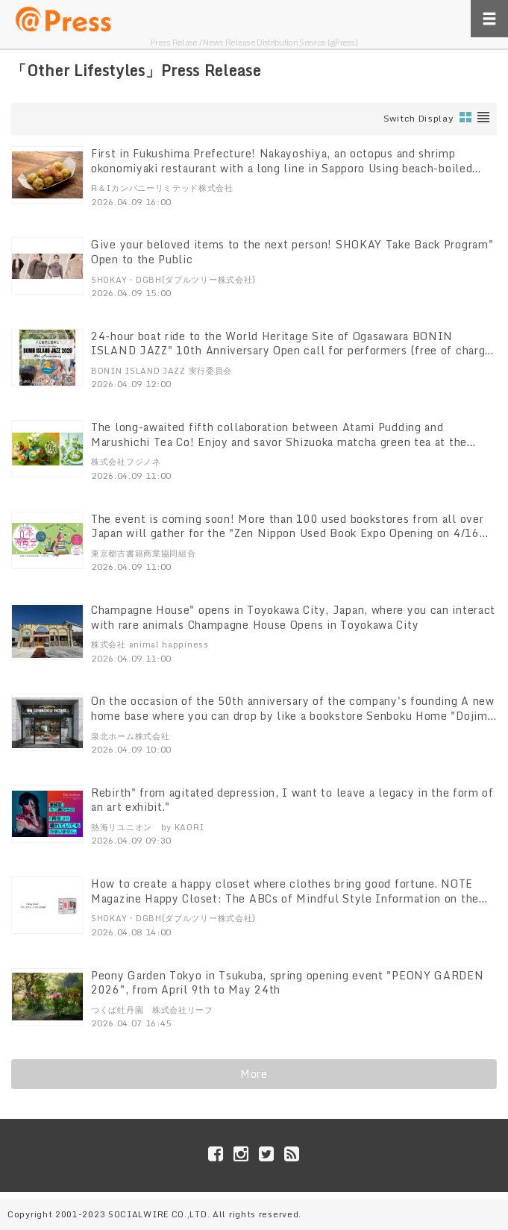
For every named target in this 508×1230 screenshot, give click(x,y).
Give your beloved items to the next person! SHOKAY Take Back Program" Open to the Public (292, 252)
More (254, 1073)
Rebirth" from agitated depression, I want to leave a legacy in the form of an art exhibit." (292, 800)
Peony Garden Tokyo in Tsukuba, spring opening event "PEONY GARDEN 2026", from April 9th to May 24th (287, 983)
